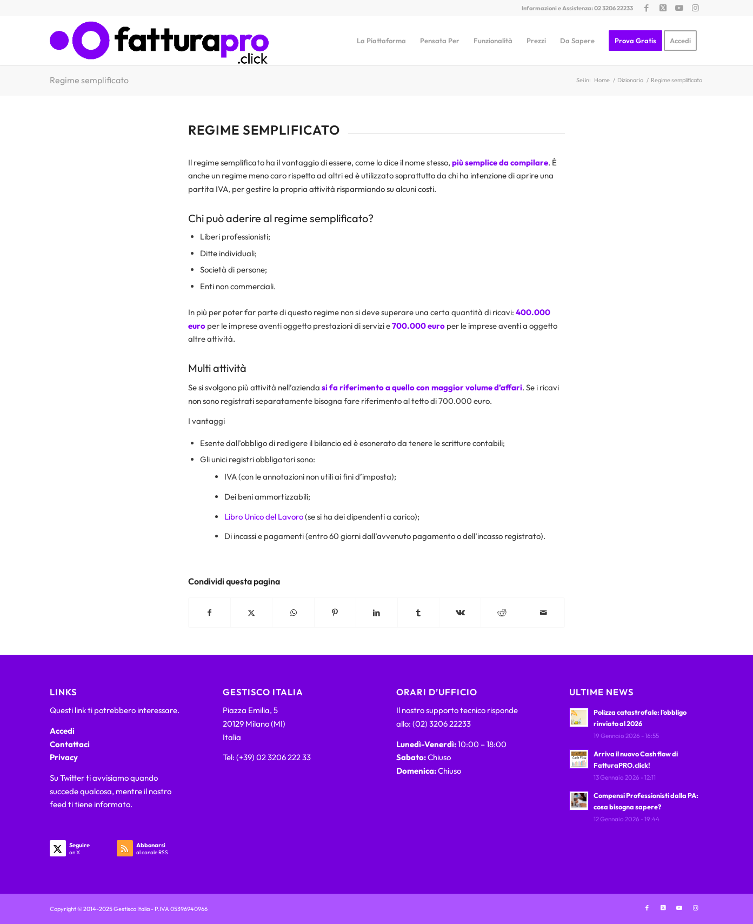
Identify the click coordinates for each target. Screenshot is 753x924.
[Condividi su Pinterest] (335, 613)
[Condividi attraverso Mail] (543, 613)
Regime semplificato (89, 80)
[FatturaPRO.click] (159, 40)
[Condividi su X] (251, 613)
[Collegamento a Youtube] (679, 8)
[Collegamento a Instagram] (696, 8)
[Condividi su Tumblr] (418, 613)
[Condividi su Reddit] (501, 613)
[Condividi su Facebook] (209, 613)
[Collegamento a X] (663, 8)
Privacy (64, 757)
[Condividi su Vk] (460, 613)
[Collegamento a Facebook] (647, 8)
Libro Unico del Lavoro (263, 516)
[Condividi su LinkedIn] (376, 613)
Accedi (62, 731)
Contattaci (70, 744)
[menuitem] (381, 40)
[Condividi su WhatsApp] (293, 613)
